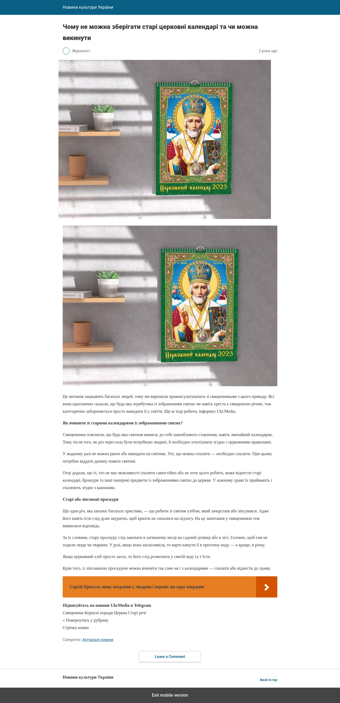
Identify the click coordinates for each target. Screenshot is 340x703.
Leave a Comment (170, 656)
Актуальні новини (97, 640)
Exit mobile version (170, 695)
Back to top (268, 680)
